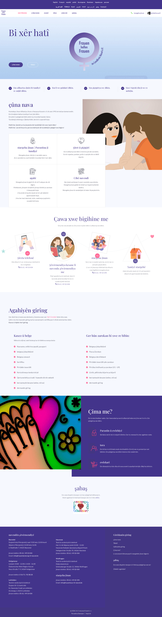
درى (88, 7)
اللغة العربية (59, 7)
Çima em (64, 13)
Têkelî (115, 543)
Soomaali (103, 7)
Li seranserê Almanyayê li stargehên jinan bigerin (131, 554)
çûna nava (117, 540)
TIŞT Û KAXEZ (52, 317)
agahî (46, 13)
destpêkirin (22, 13)
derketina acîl (153, 13)
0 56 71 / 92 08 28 (26, 575)
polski (74, 2)
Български (81, 2)
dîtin (97, 505)
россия (106, 2)
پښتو (97, 7)
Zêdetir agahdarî (119, 569)
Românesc (90, 2)
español (68, 2)
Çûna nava (35, 13)
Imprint (88, 613)
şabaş (74, 13)
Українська (98, 2)
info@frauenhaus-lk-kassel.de (71, 583)
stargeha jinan (139, 13)
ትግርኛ (84, 7)
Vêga (55, 13)
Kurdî (73, 7)
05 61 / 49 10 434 (25, 275)
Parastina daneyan (77, 613)
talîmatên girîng (119, 547)
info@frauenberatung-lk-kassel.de (25, 556)
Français (61, 2)
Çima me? (116, 550)
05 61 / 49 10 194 (99, 281)
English (55, 2)
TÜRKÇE (67, 7)
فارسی (78, 7)
